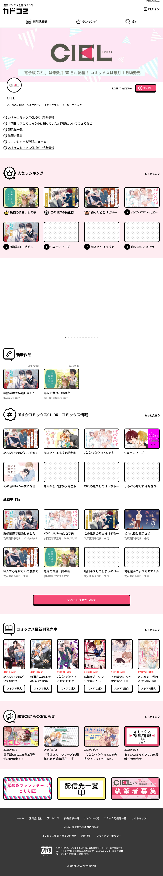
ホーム (20, 818)
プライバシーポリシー (108, 835)
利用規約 (86, 835)
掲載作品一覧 (71, 818)
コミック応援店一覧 (115, 818)
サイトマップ (138, 818)
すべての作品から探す (81, 600)
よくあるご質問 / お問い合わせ (59, 835)
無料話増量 (35, 818)
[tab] (65, 337)
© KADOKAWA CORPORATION (81, 866)
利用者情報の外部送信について (81, 827)
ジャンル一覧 (91, 818)
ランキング (53, 818)
